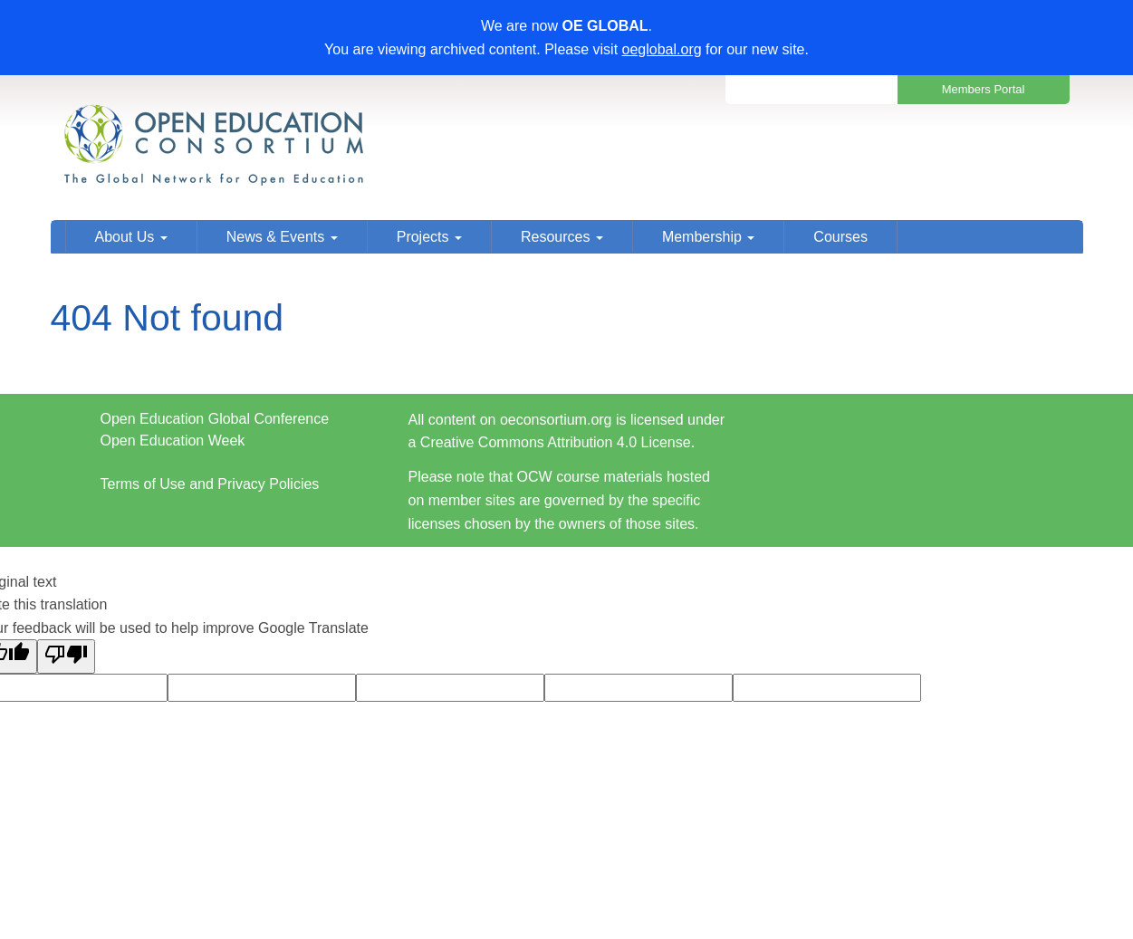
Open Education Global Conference (215, 418)
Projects (429, 236)
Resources (562, 236)
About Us (131, 236)
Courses (840, 236)
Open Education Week (173, 440)
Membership (708, 236)
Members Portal (983, 89)
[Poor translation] (66, 656)
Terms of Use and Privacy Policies (210, 484)
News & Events (282, 236)
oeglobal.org (662, 49)
